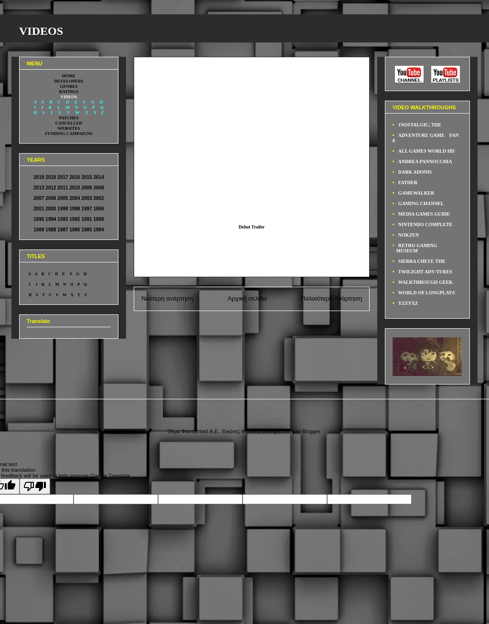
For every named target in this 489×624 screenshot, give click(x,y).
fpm (277, 431)
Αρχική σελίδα (246, 298)
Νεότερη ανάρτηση (167, 298)
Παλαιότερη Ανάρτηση (331, 298)
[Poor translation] (35, 486)
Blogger (311, 431)
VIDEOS (41, 31)
